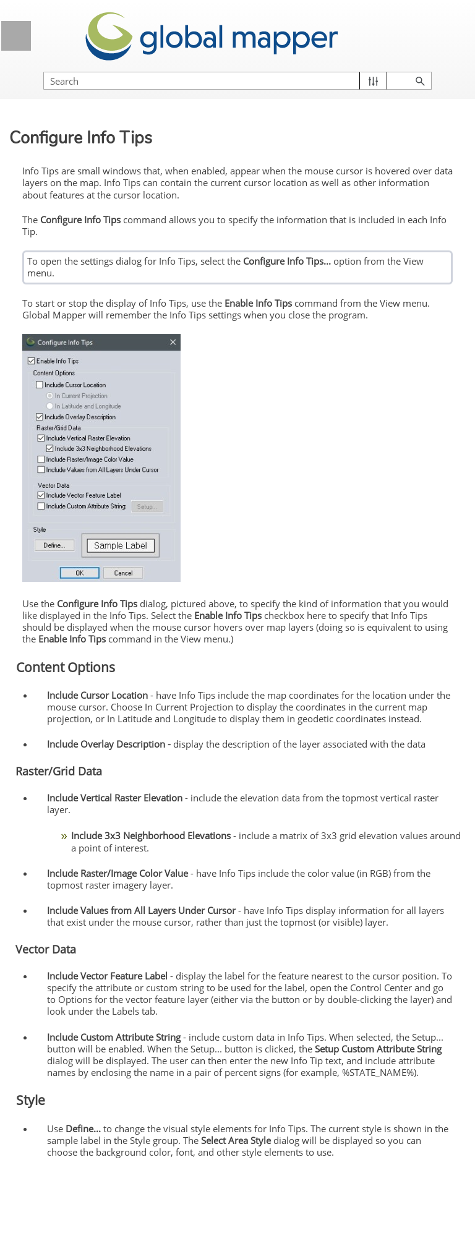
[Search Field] (237, 81)
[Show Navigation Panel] (16, 36)
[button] (373, 81)
